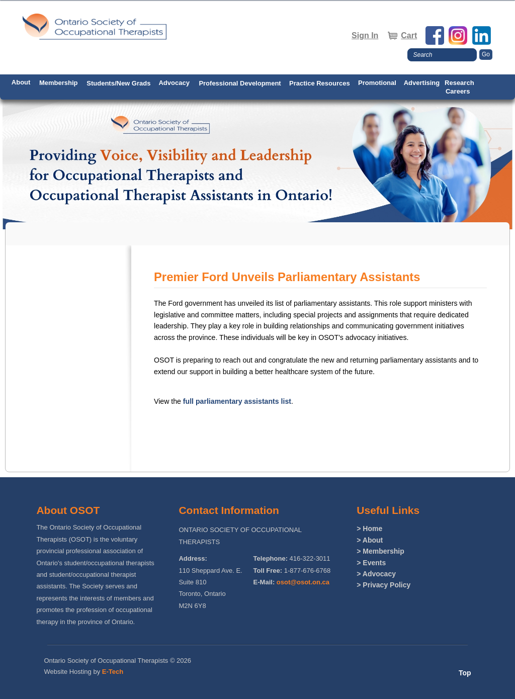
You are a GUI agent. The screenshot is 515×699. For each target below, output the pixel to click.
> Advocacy (376, 574)
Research (459, 82)
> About (370, 540)
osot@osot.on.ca (303, 582)
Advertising (422, 82)
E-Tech (112, 671)
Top (465, 673)
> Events (371, 563)
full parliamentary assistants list (237, 401)
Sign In (365, 35)
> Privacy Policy (383, 585)
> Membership (380, 551)
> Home (369, 529)
